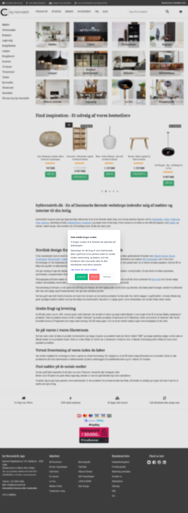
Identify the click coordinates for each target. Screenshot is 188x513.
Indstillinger (107, 277)
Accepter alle (81, 277)
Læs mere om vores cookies (84, 269)
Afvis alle (94, 277)
